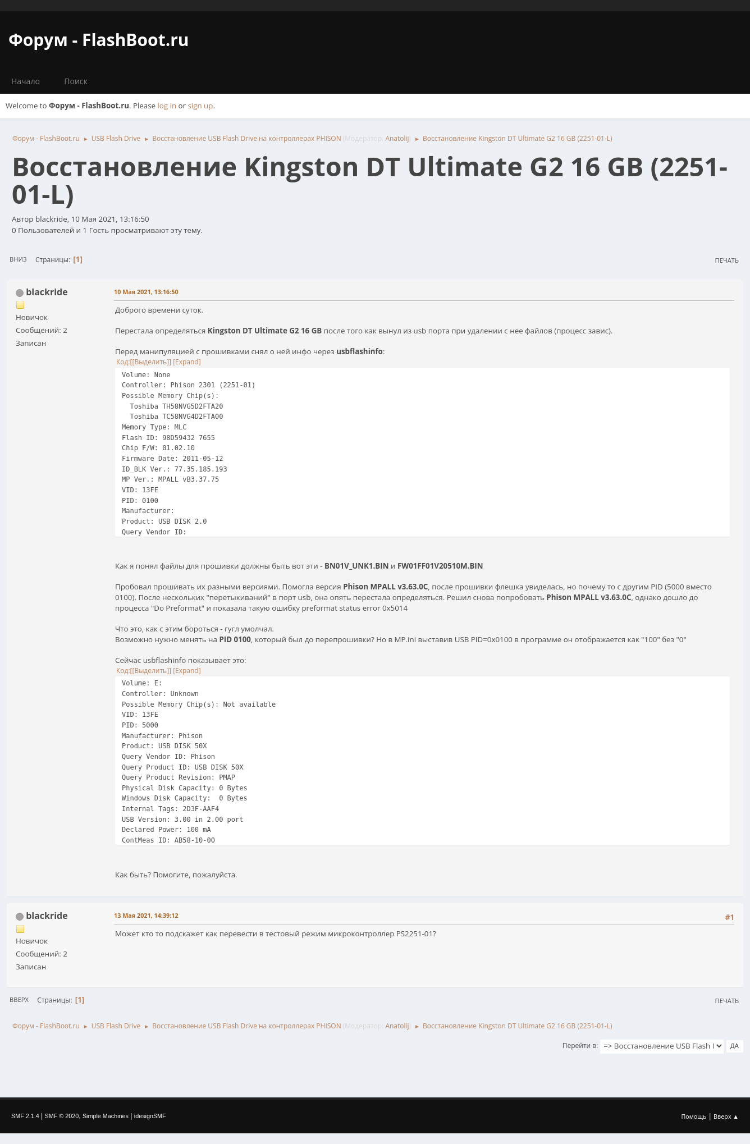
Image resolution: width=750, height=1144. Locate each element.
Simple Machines (106, 1116)
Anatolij (397, 138)
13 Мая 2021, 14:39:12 (146, 915)
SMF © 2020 (62, 1116)
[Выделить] (150, 362)
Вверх (19, 999)
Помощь (694, 1116)
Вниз (18, 259)
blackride (46, 292)
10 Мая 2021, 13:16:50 (146, 291)
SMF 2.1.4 (25, 1116)
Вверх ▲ (726, 1116)
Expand (187, 362)
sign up (200, 105)
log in (167, 105)
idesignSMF (150, 1116)
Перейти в (579, 1045)
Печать (727, 260)
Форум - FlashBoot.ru (98, 39)
